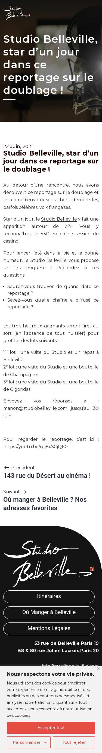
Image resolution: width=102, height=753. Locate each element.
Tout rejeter (74, 742)
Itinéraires (49, 596)
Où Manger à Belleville (49, 612)
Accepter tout (51, 727)
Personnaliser (27, 742)
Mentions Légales (48, 628)
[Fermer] (98, 668)
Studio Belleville (59, 219)
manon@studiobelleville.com (35, 408)
